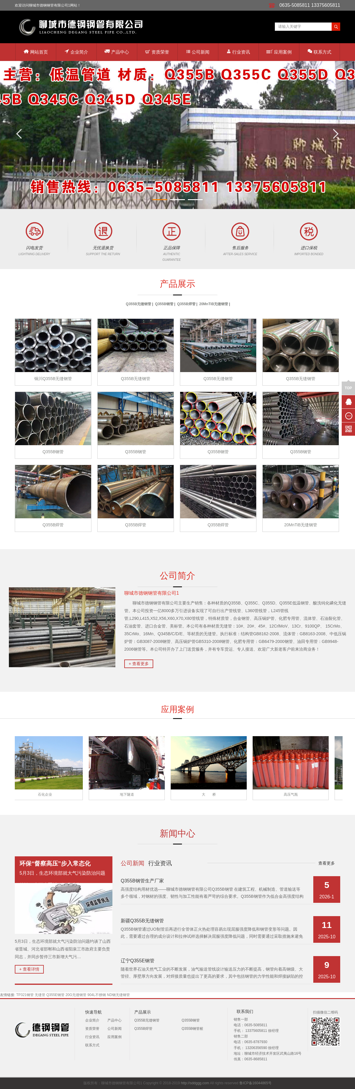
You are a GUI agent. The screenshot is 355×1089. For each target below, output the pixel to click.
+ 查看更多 (139, 663)
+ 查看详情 (29, 969)
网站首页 (36, 51)
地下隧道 (128, 794)
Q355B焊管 (186, 304)
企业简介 (76, 51)
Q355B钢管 (164, 304)
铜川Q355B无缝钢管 (53, 378)
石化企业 (46, 794)
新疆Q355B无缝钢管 (142, 920)
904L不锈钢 (96, 995)
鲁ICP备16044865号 (255, 1083)
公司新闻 (197, 51)
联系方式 (319, 51)
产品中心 (116, 51)
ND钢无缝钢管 (118, 995)
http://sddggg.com (195, 1083)
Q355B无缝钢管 (138, 304)
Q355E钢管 (55, 995)
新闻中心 (177, 833)
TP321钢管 (25, 995)
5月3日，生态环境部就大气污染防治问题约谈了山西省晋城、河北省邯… (64, 873)
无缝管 (40, 995)
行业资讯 (238, 51)
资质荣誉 (157, 51)
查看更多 (326, 863)
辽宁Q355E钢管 (137, 960)
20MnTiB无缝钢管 (213, 304)
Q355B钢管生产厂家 (142, 880)
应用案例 (279, 51)
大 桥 (210, 794)
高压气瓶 (292, 794)
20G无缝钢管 (75, 995)
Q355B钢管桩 (192, 1028)
